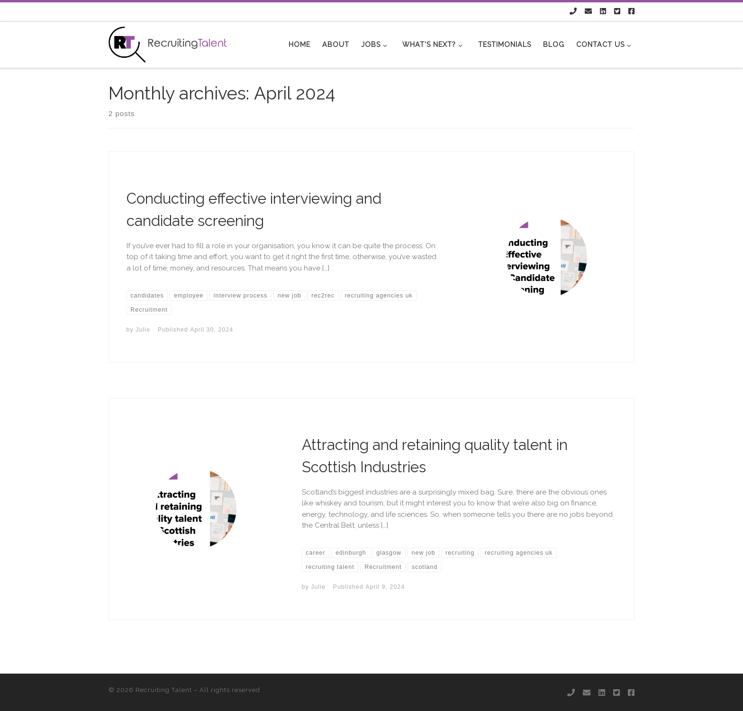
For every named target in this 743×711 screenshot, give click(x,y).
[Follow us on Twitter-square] (617, 11)
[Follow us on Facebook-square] (631, 11)
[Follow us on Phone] (573, 11)
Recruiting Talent (164, 689)
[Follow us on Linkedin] (603, 11)
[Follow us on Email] (588, 11)
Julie (143, 329)
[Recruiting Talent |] (168, 43)
